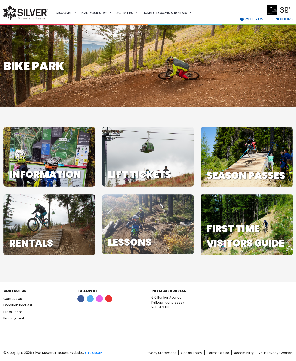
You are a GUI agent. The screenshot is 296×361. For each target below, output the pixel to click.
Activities (124, 12)
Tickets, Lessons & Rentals (164, 12)
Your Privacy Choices (276, 353)
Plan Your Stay (94, 12)
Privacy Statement (161, 353)
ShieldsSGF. (94, 352)
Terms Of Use (218, 353)
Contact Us (12, 298)
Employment (13, 318)
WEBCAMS (251, 19)
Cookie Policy (191, 353)
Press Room (12, 312)
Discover (64, 12)
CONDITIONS (281, 19)
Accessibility (244, 353)
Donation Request (17, 305)
